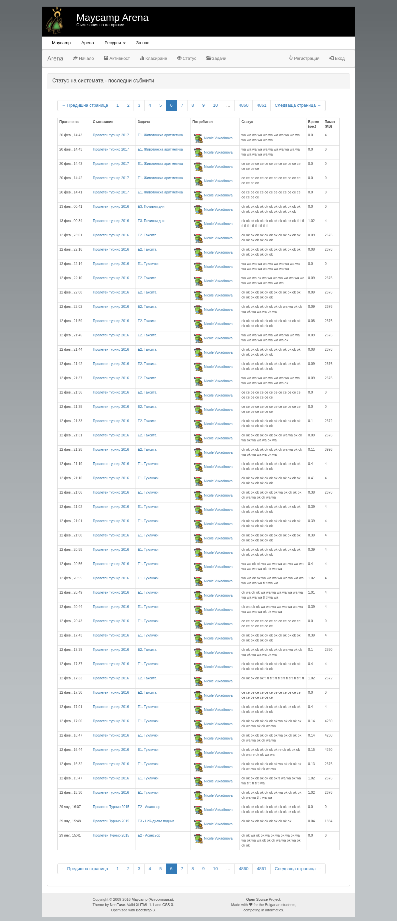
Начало (83, 58)
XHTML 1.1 (145, 905)
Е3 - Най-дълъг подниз (156, 821)
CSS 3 (168, 905)
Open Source (257, 899)
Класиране (153, 58)
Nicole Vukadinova (218, 138)
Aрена (87, 42)
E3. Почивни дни (151, 206)
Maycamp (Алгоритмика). (153, 899)
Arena (55, 58)
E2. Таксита (147, 235)
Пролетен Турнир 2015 (111, 807)
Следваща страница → (298, 105)
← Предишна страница (85, 105)
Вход (337, 58)
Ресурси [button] (115, 42)
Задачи (216, 58)
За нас (143, 42)
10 (215, 105)
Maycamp (61, 42)
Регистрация (303, 58)
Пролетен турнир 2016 (111, 206)
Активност (117, 58)
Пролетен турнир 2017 (111, 135)
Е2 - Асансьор (149, 807)
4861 (261, 105)
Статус (187, 58)
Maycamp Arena (112, 17)
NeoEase (117, 905)
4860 (243, 105)
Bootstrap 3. (146, 910)
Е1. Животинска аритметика (160, 135)
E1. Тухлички (148, 264)
